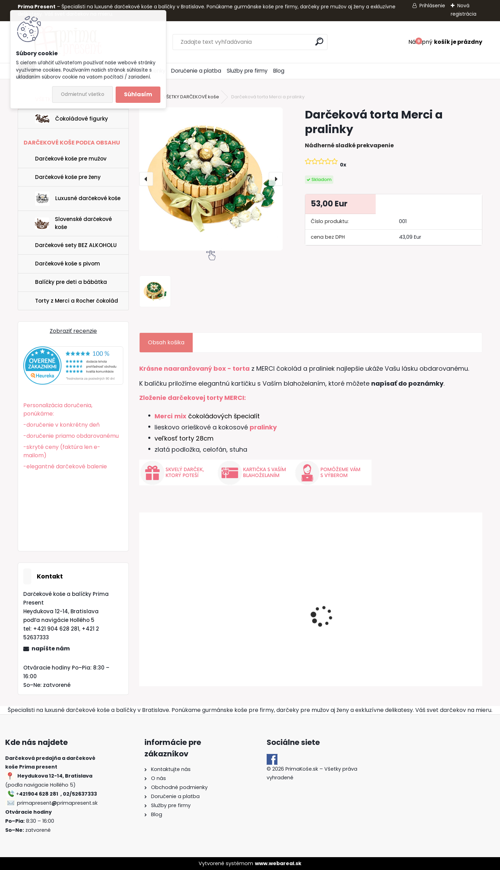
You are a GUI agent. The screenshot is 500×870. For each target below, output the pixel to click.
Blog (278, 70)
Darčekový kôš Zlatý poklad (171, 616)
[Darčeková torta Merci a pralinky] (210, 179)
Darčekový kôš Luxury (260, 619)
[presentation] (146, 179)
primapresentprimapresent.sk (57, 802)
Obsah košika (166, 342)
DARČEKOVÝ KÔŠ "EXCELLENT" (427, 622)
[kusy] (156, 666)
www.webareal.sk (278, 863)
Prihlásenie (432, 5)
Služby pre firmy (247, 70)
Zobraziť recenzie (73, 331)
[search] (319, 42)
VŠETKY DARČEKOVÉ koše (191, 96)
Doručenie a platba (196, 70)
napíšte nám (51, 648)
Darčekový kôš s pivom (349, 619)
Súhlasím (138, 94)
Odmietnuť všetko (82, 94)
